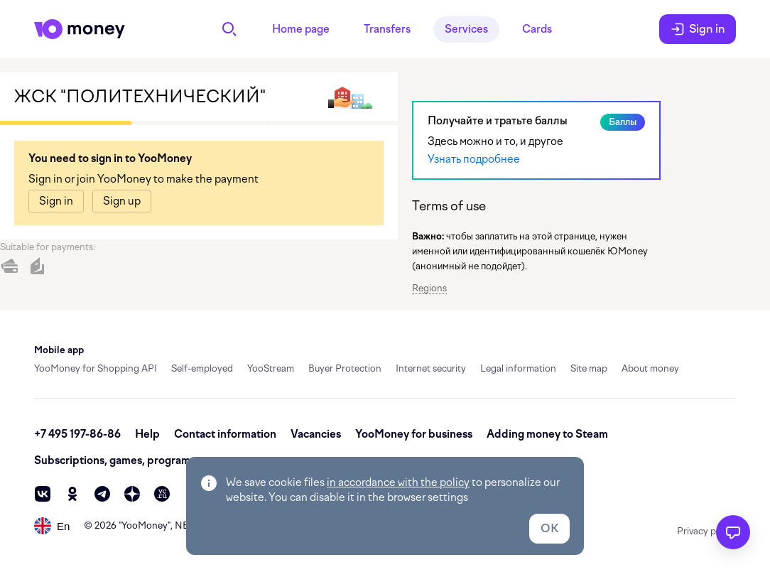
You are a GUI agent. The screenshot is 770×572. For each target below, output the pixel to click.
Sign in (698, 29)
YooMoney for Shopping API (95, 368)
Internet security (431, 368)
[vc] (161, 493)
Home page (301, 29)
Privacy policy (706, 531)
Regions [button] (429, 288)
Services (466, 29)
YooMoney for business (413, 434)
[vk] (42, 493)
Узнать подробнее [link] (474, 159)
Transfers (387, 29)
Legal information (518, 368)
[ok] (72, 493)
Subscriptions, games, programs (114, 460)
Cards (537, 29)
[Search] (229, 29)
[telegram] (102, 493)
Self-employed (202, 368)
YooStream (270, 368)
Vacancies (316, 434)
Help (147, 434)
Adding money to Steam (547, 434)
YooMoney (144, 525)
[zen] (132, 493)
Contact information (225, 434)
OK (549, 528)
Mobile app (59, 350)
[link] (56, 201)
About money (650, 368)
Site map (588, 368)
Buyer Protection (344, 368)
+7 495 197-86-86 (77, 434)
